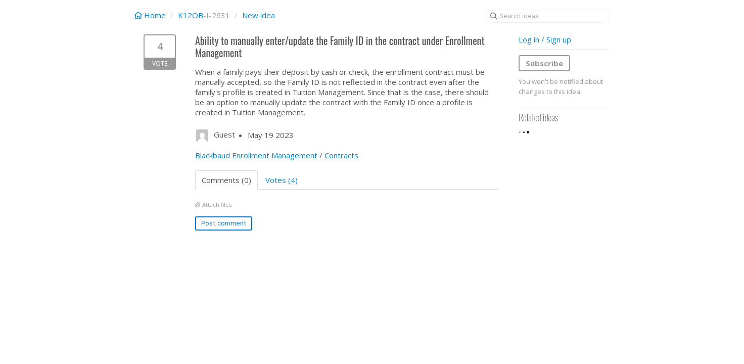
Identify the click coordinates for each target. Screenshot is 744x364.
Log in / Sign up (545, 39)
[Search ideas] (548, 16)
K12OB (190, 15)
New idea (258, 15)
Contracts (341, 155)
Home (151, 15)
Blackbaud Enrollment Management (256, 155)
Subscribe (544, 63)
